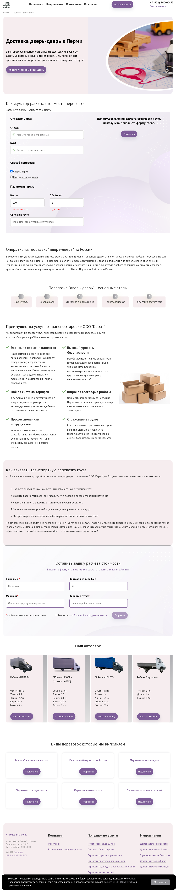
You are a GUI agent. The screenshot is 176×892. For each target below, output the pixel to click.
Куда (13, 143)
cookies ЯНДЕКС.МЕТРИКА (119, 882)
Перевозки (36, 7)
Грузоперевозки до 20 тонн (101, 843)
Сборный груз (20, 171)
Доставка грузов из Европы (154, 843)
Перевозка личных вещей (101, 872)
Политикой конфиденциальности (90, 615)
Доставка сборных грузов (101, 849)
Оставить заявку (122, 6)
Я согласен (160, 882)
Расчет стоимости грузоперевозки (65, 849)
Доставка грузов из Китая (153, 861)
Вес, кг (14, 195)
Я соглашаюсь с (82, 615)
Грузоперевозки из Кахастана (155, 855)
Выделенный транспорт (25, 176)
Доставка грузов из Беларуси (154, 866)
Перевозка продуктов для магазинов (106, 861)
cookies (131, 878)
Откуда (14, 127)
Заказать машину (22, 716)
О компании (73, 7)
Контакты (90, 7)
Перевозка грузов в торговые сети (105, 855)
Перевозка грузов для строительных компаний (111, 866)
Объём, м (56, 195)
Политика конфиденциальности (16, 853)
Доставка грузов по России (154, 849)
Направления (54, 7)
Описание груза (19, 214)
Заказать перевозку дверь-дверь (26, 69)
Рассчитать (129, 134)
